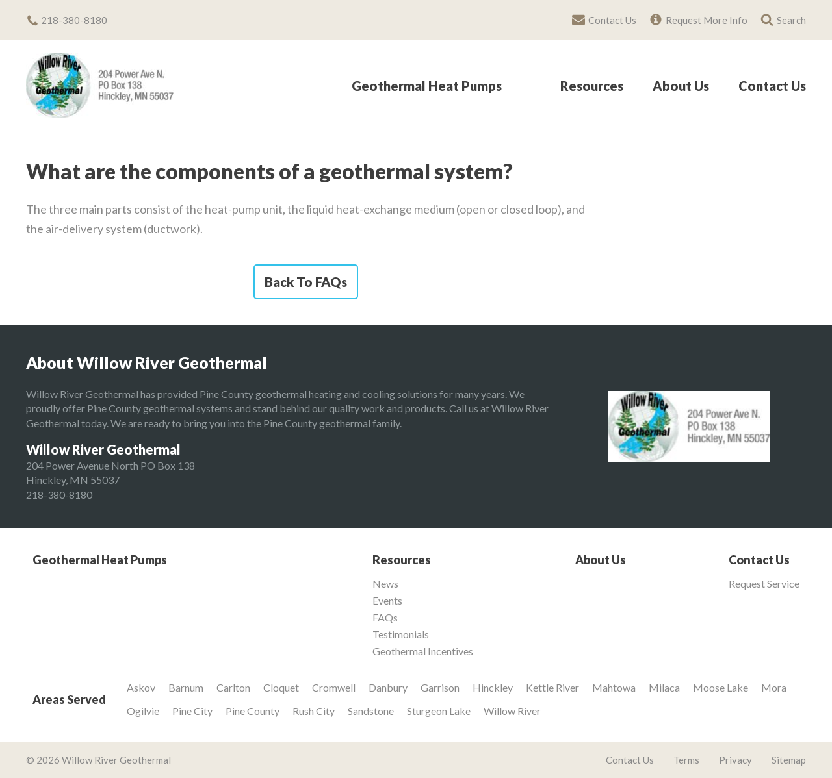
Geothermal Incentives (422, 651)
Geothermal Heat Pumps (427, 86)
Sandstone (371, 711)
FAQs (385, 617)
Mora (773, 687)
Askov (141, 687)
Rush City (313, 711)
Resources (591, 86)
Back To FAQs (306, 282)
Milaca (664, 687)
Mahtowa (614, 687)
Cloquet (281, 687)
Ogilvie (143, 711)
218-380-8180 (59, 494)
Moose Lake (720, 687)
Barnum (185, 687)
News (385, 584)
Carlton (233, 687)
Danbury (388, 687)
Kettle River (552, 687)
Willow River (512, 711)
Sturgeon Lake (439, 711)
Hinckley (493, 687)
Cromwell (334, 687)
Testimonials (400, 634)
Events (387, 601)
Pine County (253, 711)
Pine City (192, 711)
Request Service (764, 584)
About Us (681, 86)
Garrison (440, 687)
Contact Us (772, 86)
